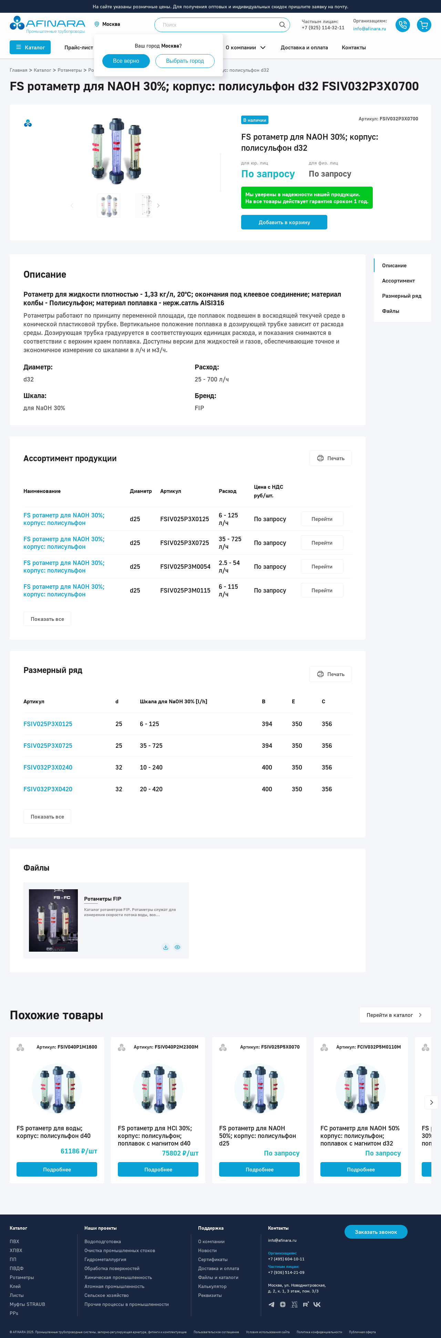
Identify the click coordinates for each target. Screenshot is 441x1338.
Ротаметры (22, 1277)
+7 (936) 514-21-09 (286, 1272)
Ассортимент (398, 280)
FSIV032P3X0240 (47, 767)
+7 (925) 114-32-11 (323, 27)
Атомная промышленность (114, 1286)
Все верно (126, 61)
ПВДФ (16, 1268)
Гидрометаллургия (105, 1259)
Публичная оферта (362, 1332)
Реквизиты (210, 1295)
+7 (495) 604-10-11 (286, 1258)
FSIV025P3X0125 (47, 723)
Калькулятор (212, 1286)
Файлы (390, 310)
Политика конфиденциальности (319, 1332)
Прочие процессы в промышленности (126, 1304)
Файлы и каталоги (218, 1277)
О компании (211, 1241)
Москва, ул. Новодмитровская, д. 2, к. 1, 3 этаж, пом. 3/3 (297, 1288)
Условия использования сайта (268, 1332)
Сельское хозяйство (106, 1295)
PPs (14, 1313)
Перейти (321, 518)
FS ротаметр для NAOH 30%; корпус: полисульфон (63, 518)
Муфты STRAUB (27, 1304)
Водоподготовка (102, 1241)
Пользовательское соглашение (216, 1332)
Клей (15, 1286)
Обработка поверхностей (112, 1268)
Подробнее (57, 1169)
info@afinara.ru (369, 28)
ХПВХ (16, 1250)
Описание (392, 265)
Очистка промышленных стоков (119, 1250)
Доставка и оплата (218, 1268)
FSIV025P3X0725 (47, 745)
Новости (207, 1250)
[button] (107, 24)
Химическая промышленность (118, 1277)
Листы (17, 1295)
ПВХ (14, 1241)
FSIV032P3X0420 (47, 789)
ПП (13, 1259)
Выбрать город (185, 61)
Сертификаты (213, 1259)
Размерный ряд (401, 295)
